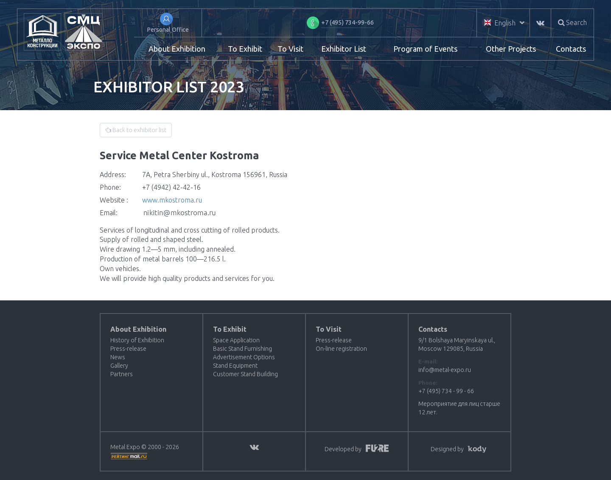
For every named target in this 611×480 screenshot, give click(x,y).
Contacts (571, 48)
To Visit (290, 48)
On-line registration (341, 348)
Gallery (119, 365)
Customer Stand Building (245, 374)
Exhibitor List (343, 48)
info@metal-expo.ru (444, 369)
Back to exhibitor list (135, 130)
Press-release (128, 348)
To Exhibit (245, 48)
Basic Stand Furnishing (242, 348)
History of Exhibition (137, 340)
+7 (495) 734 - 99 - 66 (446, 391)
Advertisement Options (244, 357)
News (117, 357)
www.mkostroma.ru (172, 200)
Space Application (236, 340)
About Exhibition (177, 48)
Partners (121, 374)
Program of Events (425, 48)
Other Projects (511, 48)
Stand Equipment (235, 365)
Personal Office (168, 29)
